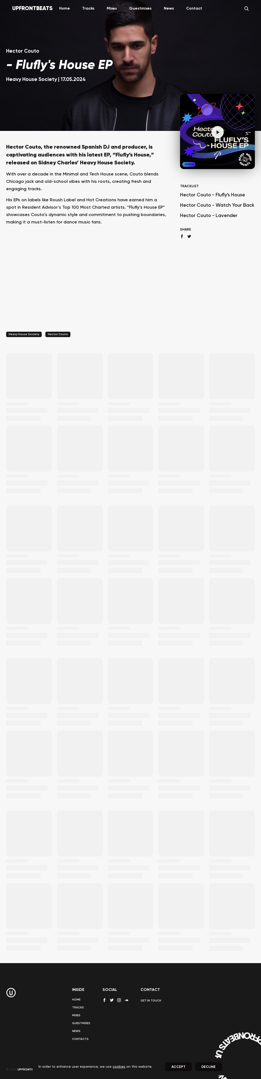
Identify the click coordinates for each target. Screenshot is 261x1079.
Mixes (112, 9)
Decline (208, 1067)
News (169, 9)
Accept (178, 1067)
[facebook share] (182, 236)
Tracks (88, 9)
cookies (119, 1066)
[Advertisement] (87, 284)
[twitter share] (189, 236)
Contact (194, 9)
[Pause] (217, 132)
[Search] (246, 8)
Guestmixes (140, 9)
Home (64, 9)
